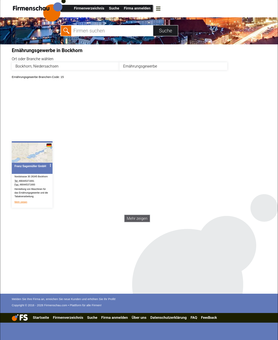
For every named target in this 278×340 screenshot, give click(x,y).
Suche (114, 8)
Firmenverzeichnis (89, 8)
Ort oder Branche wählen (32, 59)
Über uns (139, 317)
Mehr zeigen (20, 202)
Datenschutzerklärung (168, 317)
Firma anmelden (137, 8)
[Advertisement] (127, 111)
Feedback (209, 317)
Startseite (41, 317)
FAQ (194, 317)
